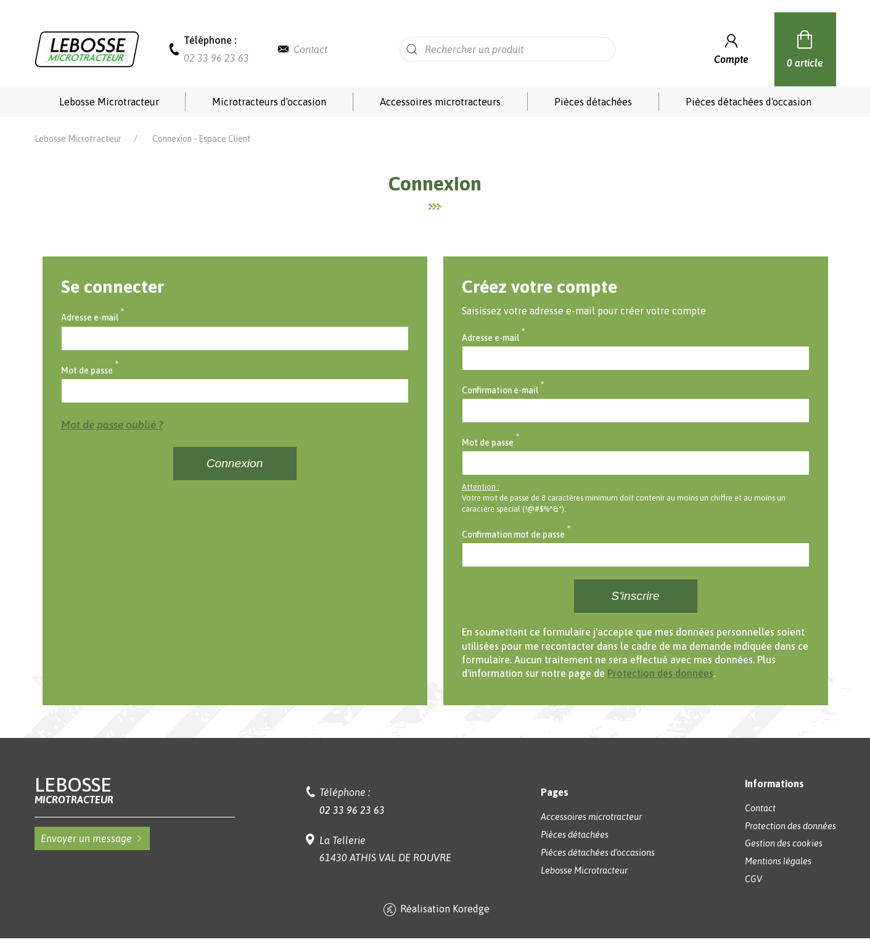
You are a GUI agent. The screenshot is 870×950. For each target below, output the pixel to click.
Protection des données (660, 673)
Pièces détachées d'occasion (748, 101)
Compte (731, 48)
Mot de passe (90, 369)
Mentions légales (778, 861)
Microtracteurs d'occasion (269, 101)
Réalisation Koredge (435, 910)
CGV (753, 879)
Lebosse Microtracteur (109, 101)
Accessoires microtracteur (591, 817)
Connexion (235, 463)
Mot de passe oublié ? (112, 425)
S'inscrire (635, 595)
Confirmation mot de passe (516, 533)
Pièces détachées (593, 101)
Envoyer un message (92, 838)
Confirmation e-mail (503, 389)
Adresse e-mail (93, 316)
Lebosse (135, 790)
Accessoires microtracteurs (440, 101)
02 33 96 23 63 (216, 57)
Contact (310, 49)
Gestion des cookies (784, 843)
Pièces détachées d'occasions (598, 853)
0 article (805, 47)
